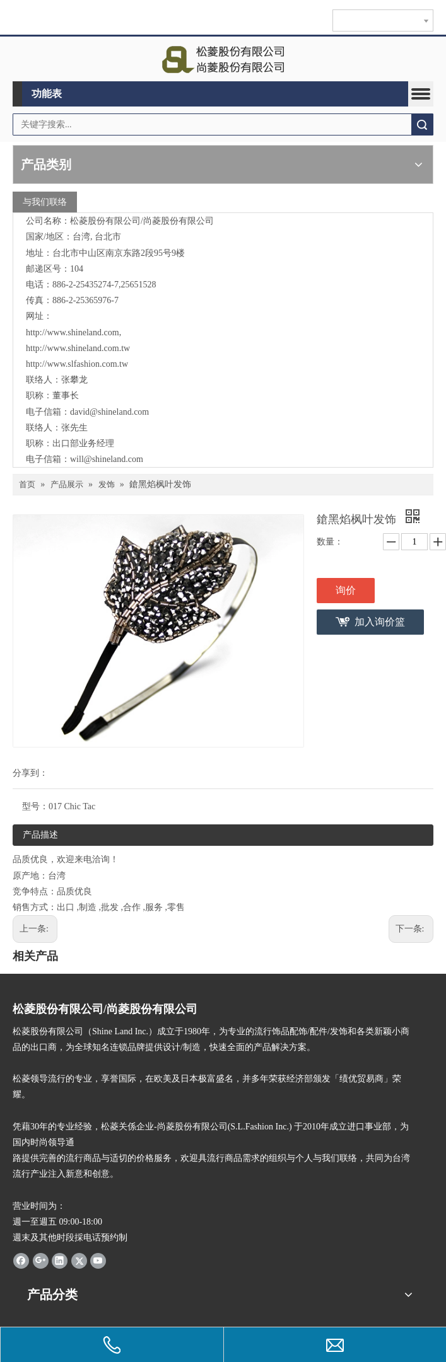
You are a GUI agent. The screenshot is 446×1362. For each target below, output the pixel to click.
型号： (35, 806)
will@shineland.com (106, 459)
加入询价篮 (380, 621)
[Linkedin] (59, 1260)
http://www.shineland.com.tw (78, 348)
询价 (346, 590)
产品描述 (40, 835)
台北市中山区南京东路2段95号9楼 (118, 253)
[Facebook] (21, 1260)
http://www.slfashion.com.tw (77, 364)
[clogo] (223, 59)
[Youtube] (98, 1260)
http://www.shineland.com (72, 332)
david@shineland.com (109, 412)
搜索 (422, 124)
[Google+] (41, 1260)
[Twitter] (79, 1260)
